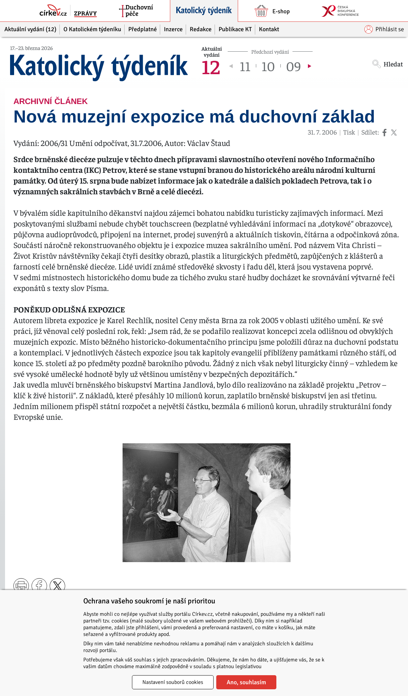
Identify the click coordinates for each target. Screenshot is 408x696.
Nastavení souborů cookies (172, 682)
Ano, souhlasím (246, 682)
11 (245, 65)
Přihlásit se (384, 29)
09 (293, 65)
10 (268, 65)
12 (210, 65)
